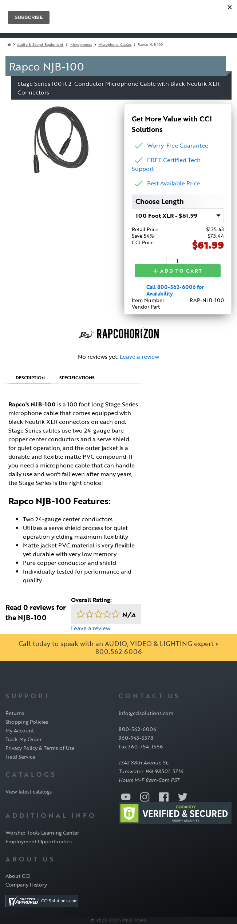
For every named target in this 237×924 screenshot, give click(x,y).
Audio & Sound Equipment (40, 44)
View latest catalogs (28, 791)
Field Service (20, 756)
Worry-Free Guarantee (177, 145)
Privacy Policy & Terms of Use (40, 748)
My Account (19, 730)
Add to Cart (177, 270)
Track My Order (23, 739)
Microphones (81, 44)
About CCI (18, 876)
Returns (14, 713)
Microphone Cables (115, 44)
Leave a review (139, 356)
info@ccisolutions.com (146, 713)
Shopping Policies (26, 722)
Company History (26, 884)
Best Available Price (173, 183)
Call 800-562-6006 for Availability (175, 290)
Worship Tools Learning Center (42, 832)
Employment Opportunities (38, 841)
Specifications (77, 377)
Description (30, 377)
